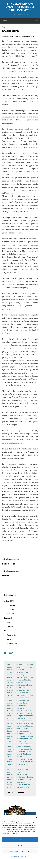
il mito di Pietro (8, 564)
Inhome (7, 618)
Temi (4, 27)
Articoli (7, 601)
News (9, 622)
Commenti (11, 605)
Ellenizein (6, 576)
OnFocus (10, 626)
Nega (20, 845)
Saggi (9, 639)
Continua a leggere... (17, 792)
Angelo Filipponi (14, 36)
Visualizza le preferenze (20, 851)
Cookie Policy (15, 856)
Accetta (20, 839)
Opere (6, 631)
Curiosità (10, 609)
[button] (37, 818)
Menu (5, 21)
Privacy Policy (24, 856)
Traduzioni (11, 643)
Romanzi (10, 635)
